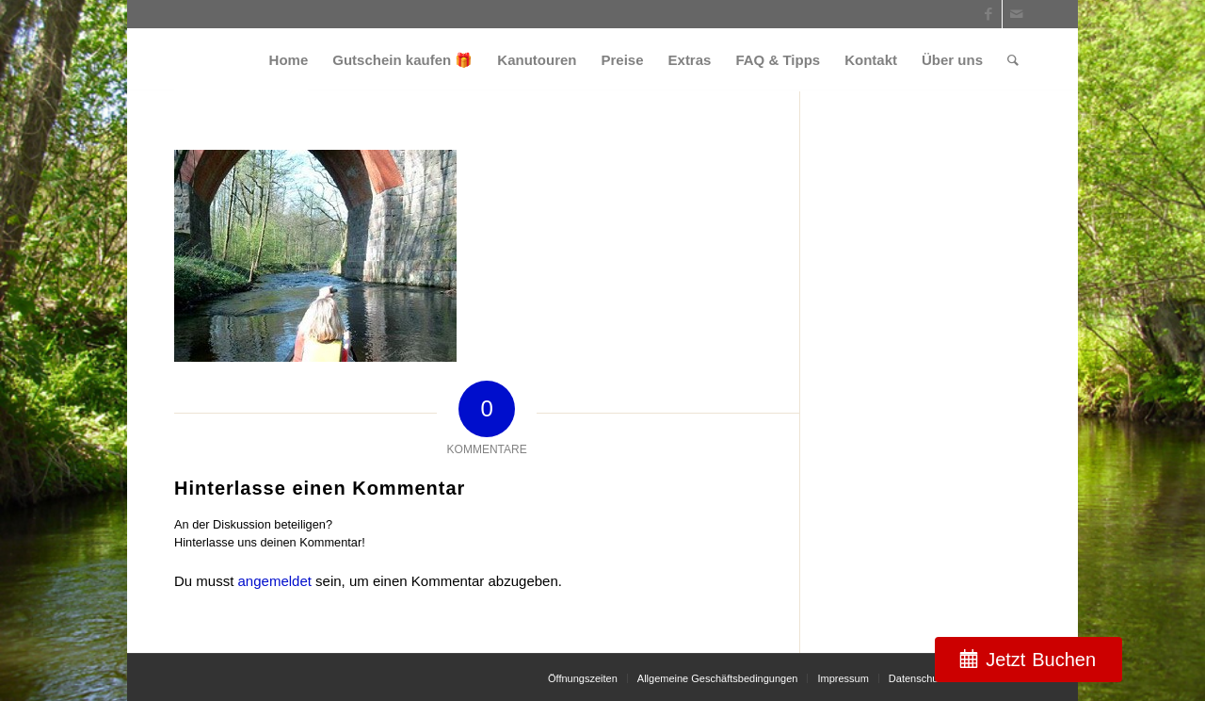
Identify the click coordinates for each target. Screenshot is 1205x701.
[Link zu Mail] (1017, 14)
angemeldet (275, 581)
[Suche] (1013, 59)
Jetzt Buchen (1041, 659)
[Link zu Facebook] (988, 14)
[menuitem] (289, 59)
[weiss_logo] (241, 59)
